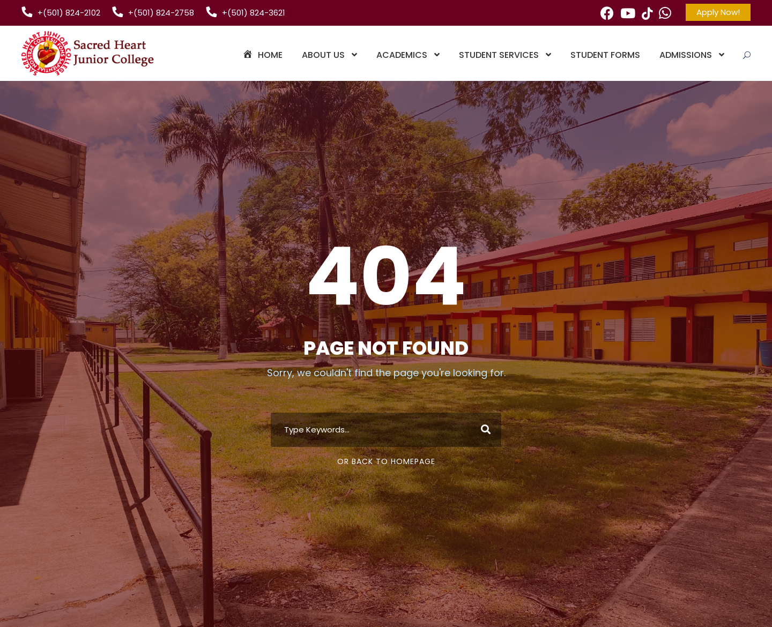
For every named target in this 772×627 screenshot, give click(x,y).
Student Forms (605, 55)
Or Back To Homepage (386, 461)
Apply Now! (718, 12)
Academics (401, 55)
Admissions (685, 55)
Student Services (499, 55)
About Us (323, 55)
